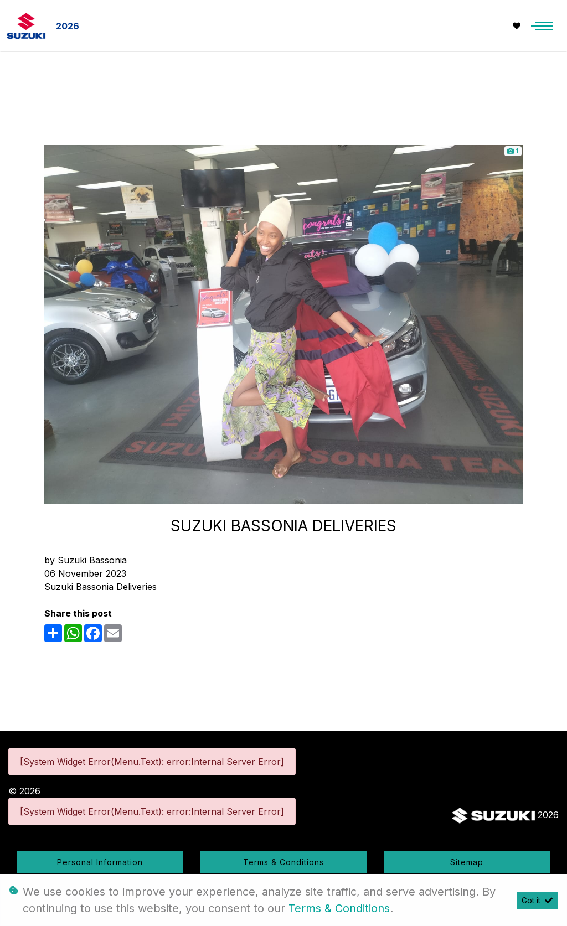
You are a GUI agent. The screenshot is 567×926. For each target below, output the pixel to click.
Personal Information (100, 862)
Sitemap (466, 862)
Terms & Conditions (283, 862)
